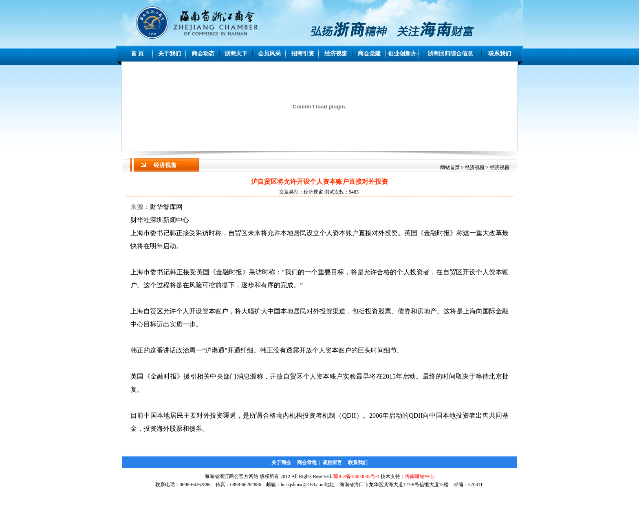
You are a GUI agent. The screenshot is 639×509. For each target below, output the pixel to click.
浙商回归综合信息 (450, 54)
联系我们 (499, 54)
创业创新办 (402, 54)
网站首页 (450, 167)
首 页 (137, 54)
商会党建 (369, 54)
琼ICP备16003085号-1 (356, 476)
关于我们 (169, 54)
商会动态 (203, 54)
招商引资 (302, 54)
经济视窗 (335, 54)
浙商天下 (236, 54)
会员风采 (269, 54)
